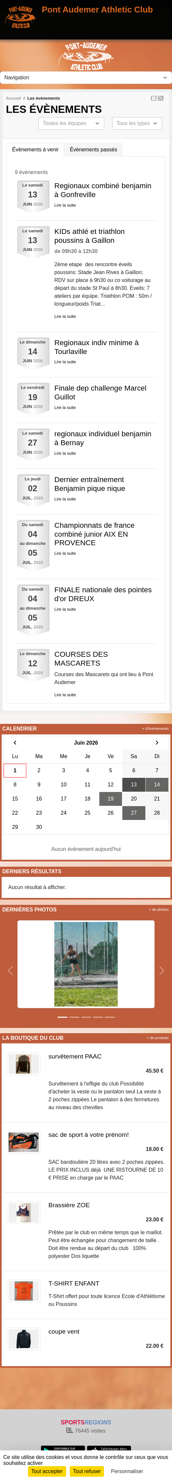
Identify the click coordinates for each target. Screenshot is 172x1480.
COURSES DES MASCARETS (81, 658)
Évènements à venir (35, 149)
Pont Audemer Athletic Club (97, 9)
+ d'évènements (155, 728)
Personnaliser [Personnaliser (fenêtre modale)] (127, 1471)
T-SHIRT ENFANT (73, 1283)
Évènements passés (93, 149)
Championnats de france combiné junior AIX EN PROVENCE (94, 534)
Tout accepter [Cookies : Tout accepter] (47, 1471)
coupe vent (63, 1331)
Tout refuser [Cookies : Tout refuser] (87, 1471)
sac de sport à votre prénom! (88, 1134)
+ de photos (159, 909)
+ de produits (158, 1038)
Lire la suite (65, 205)
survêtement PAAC (75, 1056)
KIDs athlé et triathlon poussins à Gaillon (89, 235)
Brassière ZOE (69, 1205)
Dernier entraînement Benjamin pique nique (89, 484)
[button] (10, 970)
